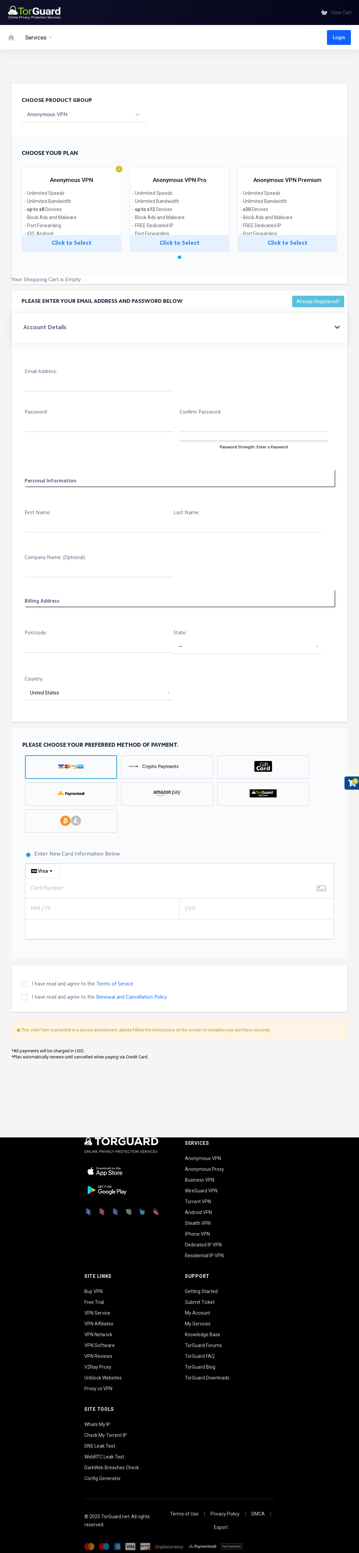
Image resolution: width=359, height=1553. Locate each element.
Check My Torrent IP (105, 1435)
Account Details (44, 328)
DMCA (258, 1514)
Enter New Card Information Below (72, 854)
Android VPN (198, 1212)
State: (180, 633)
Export (221, 1527)
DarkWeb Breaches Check (111, 1467)
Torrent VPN (198, 1201)
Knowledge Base (202, 1334)
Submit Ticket (200, 1302)
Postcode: (36, 633)
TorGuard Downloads (207, 1377)
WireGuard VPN (201, 1190)
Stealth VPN (198, 1223)
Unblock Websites (103, 1377)
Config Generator (102, 1478)
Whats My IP (97, 1424)
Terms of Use (184, 1514)
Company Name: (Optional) (55, 557)
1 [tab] (179, 257)
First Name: (38, 513)
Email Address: (41, 371)
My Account (197, 1313)
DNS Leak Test (99, 1446)
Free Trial (94, 1302)
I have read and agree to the (82, 984)
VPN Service (97, 1313)
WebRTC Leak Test (104, 1456)
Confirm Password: (200, 412)
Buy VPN (93, 1291)
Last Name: (186, 513)
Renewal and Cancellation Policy (131, 997)
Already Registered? (318, 301)
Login (339, 37)
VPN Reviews (98, 1356)
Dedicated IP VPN (203, 1244)
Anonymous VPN (203, 1158)
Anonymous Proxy (204, 1169)
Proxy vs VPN (98, 1388)
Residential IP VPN (204, 1255)
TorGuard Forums (203, 1345)
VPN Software (99, 1345)
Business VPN (199, 1180)
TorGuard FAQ (200, 1356)
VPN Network (98, 1334)
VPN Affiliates (98, 1323)
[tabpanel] (72, 208)
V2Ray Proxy (97, 1367)
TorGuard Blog (200, 1367)
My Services (198, 1323)
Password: (36, 412)
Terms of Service (114, 984)
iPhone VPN (197, 1234)
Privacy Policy (225, 1514)
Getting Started (201, 1291)
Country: (34, 679)
